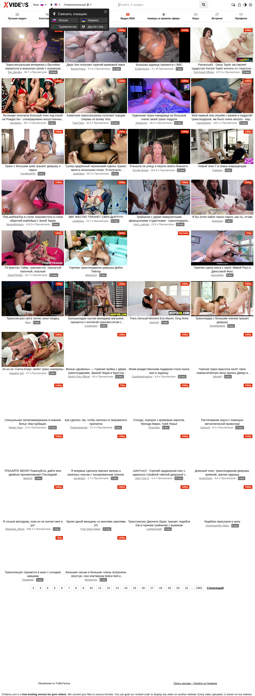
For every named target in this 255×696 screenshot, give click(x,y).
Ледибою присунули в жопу (222, 521)
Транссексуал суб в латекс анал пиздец (33, 318)
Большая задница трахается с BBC (159, 64)
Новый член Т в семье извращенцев (222, 166)
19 (169, 588)
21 (186, 588)
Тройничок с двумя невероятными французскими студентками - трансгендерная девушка (159, 220)
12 (108, 588)
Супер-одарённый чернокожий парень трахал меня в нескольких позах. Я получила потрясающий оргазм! (96, 170)
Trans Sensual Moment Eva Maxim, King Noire (159, 318)
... (192, 588)
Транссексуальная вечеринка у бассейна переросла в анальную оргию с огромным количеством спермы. (33, 68)
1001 (199, 588)
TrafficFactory (63, 683)
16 (143, 588)
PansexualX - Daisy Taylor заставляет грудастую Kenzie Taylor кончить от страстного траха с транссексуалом (222, 68)
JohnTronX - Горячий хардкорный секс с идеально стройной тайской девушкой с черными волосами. (159, 474)
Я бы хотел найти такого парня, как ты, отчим (222, 216)
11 (99, 588)
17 (152, 588)
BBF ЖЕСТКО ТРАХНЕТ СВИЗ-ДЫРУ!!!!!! (96, 216)
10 (91, 588)
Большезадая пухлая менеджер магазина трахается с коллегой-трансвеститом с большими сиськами (95, 322)
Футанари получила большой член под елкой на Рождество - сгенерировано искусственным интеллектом (33, 119)
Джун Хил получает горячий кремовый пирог (96, 64)
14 (126, 588)
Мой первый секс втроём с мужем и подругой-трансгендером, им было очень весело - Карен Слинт (222, 119)
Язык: (38, 4)
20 (177, 588)
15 (134, 588)
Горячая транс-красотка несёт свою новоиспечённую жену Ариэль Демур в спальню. (222, 372)
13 (117, 588)
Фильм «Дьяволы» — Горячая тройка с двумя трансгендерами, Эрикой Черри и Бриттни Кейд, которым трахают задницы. (96, 372)
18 (160, 588)
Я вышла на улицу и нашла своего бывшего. (159, 166)
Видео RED (128, 16)
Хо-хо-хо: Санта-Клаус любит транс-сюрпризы (32, 369)
